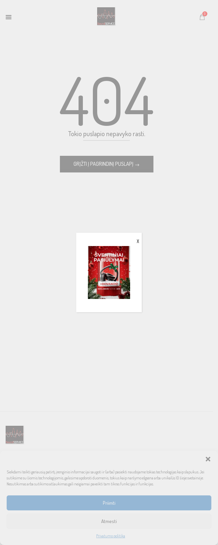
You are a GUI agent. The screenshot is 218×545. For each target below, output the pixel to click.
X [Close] (138, 241)
